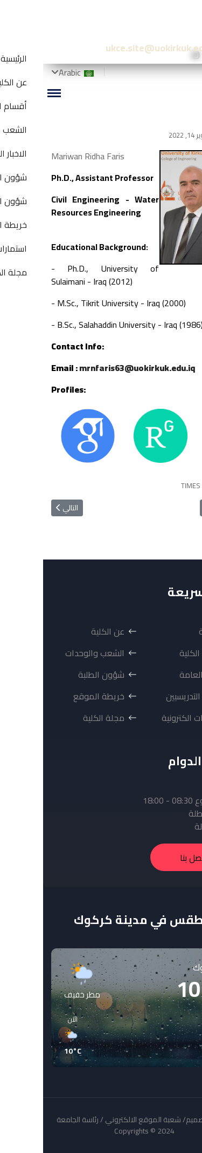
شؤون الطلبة (58, 674)
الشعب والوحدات (51, 653)
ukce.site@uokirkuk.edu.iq (119, 48)
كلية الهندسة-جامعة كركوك (120, 21)
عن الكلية (64, 631)
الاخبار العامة (159, 674)
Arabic (34, 72)
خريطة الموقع (55, 696)
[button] (166, 1035)
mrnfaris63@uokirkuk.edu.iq (94, 368)
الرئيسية (169, 631)
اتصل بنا (150, 857)
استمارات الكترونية (150, 718)
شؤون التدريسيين (152, 696)
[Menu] (11, 93)
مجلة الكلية (60, 718)
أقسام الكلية (159, 653)
